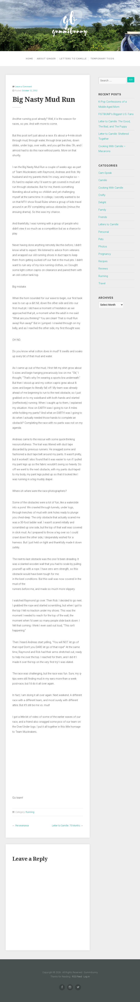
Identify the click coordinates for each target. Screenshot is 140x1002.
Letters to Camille (73, 58)
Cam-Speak (105, 173)
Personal (103, 232)
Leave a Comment (23, 86)
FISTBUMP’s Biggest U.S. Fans (116, 114)
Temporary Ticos (102, 58)
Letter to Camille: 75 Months (66, 825)
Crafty (101, 195)
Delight (102, 202)
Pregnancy (104, 254)
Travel (101, 283)
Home (29, 58)
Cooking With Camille (110, 187)
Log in (86, 976)
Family (102, 209)
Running (30, 812)
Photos (102, 246)
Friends (102, 217)
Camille (102, 180)
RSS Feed (77, 976)
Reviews (103, 268)
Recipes (103, 261)
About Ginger (46, 58)
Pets (101, 239)
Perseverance (22, 825)
